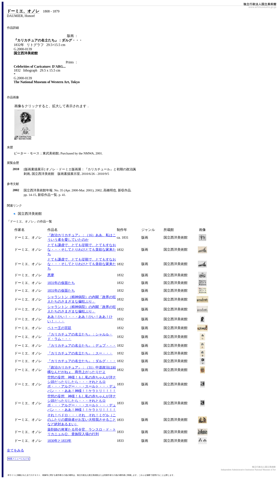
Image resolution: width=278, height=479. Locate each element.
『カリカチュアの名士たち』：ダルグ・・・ (81, 361)
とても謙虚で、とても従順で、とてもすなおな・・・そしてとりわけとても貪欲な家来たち (81, 249)
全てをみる (15, 450)
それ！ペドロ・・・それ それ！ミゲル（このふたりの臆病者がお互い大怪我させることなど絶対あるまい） (81, 419)
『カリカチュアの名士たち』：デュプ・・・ (81, 345)
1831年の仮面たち (61, 283)
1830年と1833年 (59, 440)
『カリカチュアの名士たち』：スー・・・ (80, 353)
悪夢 (50, 275)
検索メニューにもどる (18, 459)
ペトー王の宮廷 (59, 328)
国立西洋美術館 (29, 213)
